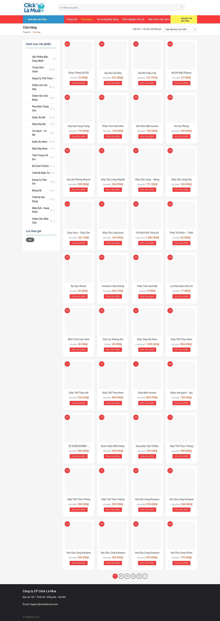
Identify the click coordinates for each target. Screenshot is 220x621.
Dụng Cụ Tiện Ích (39, 181)
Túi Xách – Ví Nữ (39, 133)
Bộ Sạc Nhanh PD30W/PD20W (78, 288)
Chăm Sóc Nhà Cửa (40, 220)
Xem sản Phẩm (147, 563)
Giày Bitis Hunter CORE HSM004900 (147, 394)
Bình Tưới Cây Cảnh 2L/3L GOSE (78, 341)
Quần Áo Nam (39, 141)
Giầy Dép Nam (40, 148)
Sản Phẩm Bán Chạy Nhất (40, 58)
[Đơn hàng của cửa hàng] (180, 29)
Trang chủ (71, 19)
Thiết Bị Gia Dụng (38, 199)
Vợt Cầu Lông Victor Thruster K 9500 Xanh (181, 554)
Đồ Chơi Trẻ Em (40, 166)
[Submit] (181, 7)
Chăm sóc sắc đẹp (40, 87)
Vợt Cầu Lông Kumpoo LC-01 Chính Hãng (113, 554)
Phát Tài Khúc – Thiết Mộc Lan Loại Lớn (181, 234)
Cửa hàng (87, 19)
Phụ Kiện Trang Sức (40, 108)
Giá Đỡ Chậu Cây (147, 73)
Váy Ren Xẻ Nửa (113, 73)
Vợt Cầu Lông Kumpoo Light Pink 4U (147, 501)
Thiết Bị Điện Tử (40, 172)
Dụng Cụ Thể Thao (42, 78)
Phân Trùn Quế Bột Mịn (147, 288)
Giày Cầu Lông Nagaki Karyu (113, 181)
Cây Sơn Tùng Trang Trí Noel (79, 128)
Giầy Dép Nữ (39, 124)
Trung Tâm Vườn (38, 69)
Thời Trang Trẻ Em (40, 157)
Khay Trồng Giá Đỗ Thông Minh (79, 74)
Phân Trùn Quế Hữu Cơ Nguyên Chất (112, 128)
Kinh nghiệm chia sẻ (133, 19)
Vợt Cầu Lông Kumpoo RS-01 (78, 554)
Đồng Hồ (37, 190)
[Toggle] (54, 69)
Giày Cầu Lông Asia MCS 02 (112, 234)
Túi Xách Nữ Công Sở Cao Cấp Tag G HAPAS (147, 234)
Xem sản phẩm (79, 83)
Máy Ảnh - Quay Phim (40, 210)
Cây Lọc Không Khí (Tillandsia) (113, 341)
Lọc (30, 240)
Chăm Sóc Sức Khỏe (40, 97)
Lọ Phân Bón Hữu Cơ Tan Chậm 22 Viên (181, 288)
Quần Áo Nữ (38, 117)
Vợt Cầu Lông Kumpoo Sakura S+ (181, 501)
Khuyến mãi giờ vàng (186, 19)
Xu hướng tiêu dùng (107, 19)
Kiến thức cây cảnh (159, 19)
